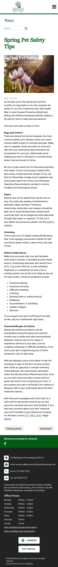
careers (29, 540)
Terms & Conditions (25, 564)
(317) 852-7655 (33, 415)
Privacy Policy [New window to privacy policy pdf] (11, 564)
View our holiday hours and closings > (20, 531)
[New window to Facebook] (5, 444)
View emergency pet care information (20, 527)
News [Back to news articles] (9, 20)
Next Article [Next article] (46, 428)
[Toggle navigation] (54, 6)
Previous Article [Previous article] (13, 428)
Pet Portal (29, 549)
